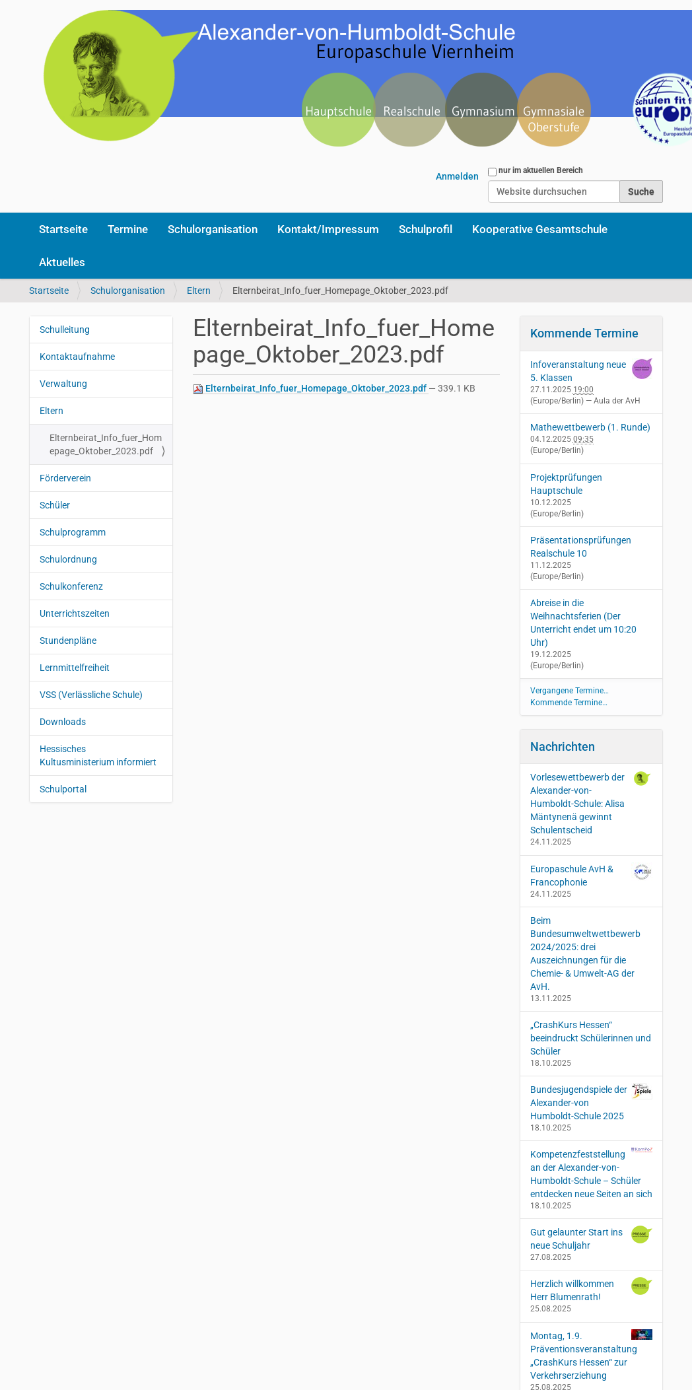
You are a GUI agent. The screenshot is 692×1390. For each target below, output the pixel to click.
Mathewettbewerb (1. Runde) (590, 427)
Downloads (63, 721)
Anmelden (457, 176)
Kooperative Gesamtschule (539, 229)
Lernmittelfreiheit (75, 667)
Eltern (199, 290)
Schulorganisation (213, 229)
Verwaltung (63, 383)
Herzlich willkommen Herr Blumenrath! (591, 1289)
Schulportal (63, 789)
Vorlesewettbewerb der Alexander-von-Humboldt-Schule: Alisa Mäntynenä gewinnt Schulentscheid (591, 803)
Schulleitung (65, 329)
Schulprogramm (73, 532)
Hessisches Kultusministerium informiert (98, 755)
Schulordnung (68, 559)
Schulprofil (425, 229)
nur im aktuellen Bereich (541, 170)
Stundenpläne (68, 640)
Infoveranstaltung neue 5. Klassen (578, 371)
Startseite (63, 229)
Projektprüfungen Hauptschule (566, 484)
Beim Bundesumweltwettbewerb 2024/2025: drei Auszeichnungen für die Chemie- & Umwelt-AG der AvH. (585, 953)
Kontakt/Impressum (328, 229)
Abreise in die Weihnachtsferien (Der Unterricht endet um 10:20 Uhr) (583, 623)
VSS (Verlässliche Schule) (91, 694)
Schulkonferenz (71, 586)
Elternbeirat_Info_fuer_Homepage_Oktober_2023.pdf (311, 388)
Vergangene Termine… (569, 690)
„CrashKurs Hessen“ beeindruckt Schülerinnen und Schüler (590, 1038)
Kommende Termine (584, 333)
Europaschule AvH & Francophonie (591, 874)
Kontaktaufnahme (77, 356)
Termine (128, 229)
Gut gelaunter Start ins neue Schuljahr (591, 1238)
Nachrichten (562, 746)
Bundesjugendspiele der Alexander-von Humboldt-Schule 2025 (591, 1102)
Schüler (55, 505)
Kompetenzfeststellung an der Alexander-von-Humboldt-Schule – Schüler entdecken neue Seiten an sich (591, 1173)
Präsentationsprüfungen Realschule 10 (580, 547)
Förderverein (65, 478)
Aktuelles (62, 262)
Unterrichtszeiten (75, 613)
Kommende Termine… (568, 702)
